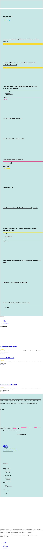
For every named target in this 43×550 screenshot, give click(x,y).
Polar (1, 401)
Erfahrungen (8, 165)
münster (31, 400)
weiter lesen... (2, 353)
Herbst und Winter (4, 400)
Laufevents (6, 166)
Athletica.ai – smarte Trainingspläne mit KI (15, 282)
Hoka (14, 400)
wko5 (34, 403)
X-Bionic (36, 403)
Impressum (5, 445)
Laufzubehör (8, 95)
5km (6, 233)
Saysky (21, 401)
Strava (32, 401)
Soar (27, 401)
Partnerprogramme (6, 447)
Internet (7, 305)
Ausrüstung (6, 17)
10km (6, 234)
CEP (19, 399)
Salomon (14, 401)
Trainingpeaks (7, 403)
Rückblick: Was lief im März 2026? (12, 118)
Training (5, 97)
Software (7, 307)
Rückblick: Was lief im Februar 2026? (13, 139)
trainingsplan (13, 403)
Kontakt (4, 543)
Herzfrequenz (10, 400)
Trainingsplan (8, 162)
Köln (18, 400)
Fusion (30, 399)
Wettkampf (28, 403)
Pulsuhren (7, 93)
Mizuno (27, 400)
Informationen (23, 434)
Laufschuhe (8, 91)
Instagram (15, 428)
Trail (6, 237)
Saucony (18, 401)
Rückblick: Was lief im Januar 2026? (13, 159)
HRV (16, 400)
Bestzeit (7, 399)
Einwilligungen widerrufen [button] (8, 451)
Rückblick (11, 401)
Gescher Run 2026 (8, 187)
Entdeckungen (26, 399)
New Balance (35, 400)
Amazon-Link (23, 427)
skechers (24, 401)
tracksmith (2, 403)
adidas (1, 399)
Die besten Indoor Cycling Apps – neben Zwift (16, 302)
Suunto (37, 401)
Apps (6, 308)
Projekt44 (4, 401)
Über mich (5, 542)
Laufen (24, 400)
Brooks (10, 399)
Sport (30, 401)
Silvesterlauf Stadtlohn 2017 (8, 346)
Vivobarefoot (23, 403)
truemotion (18, 403)
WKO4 (31, 403)
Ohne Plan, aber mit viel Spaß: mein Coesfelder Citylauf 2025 (20, 208)
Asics (4, 399)
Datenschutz (5, 446)
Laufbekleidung (9, 94)
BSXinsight (14, 399)
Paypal (35, 427)
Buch (17, 399)
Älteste (4, 320)
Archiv (4, 545)
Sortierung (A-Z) (6, 323)
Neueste (4, 318)
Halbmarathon (8, 236)
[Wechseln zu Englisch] (4, 311)
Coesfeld (21, 399)
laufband (21, 400)
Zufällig (4, 321)
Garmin (33, 399)
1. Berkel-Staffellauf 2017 (7, 358)
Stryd (35, 401)
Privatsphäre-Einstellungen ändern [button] (9, 448)
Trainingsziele (8, 163)
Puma (8, 401)
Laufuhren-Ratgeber (8, 16)
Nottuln (39, 400)
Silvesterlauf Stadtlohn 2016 (8, 384)
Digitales (5, 238)
